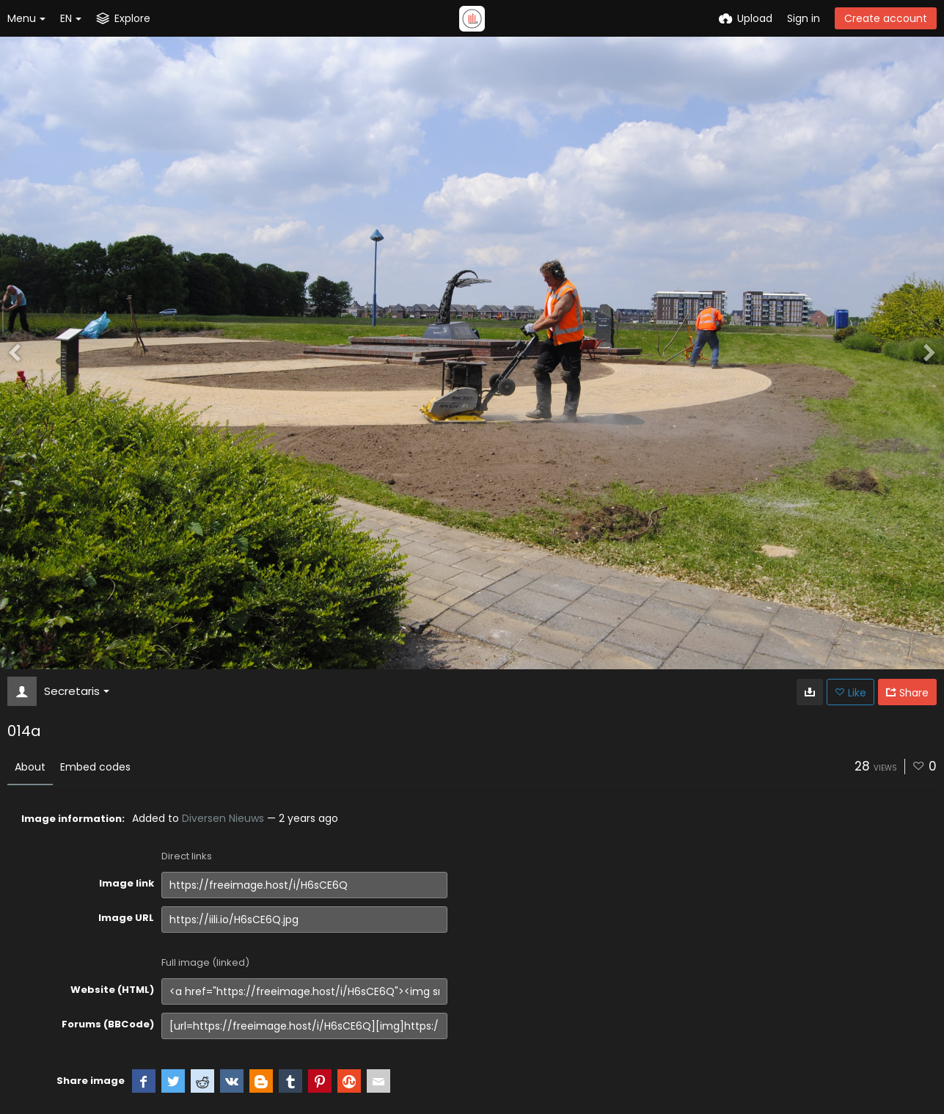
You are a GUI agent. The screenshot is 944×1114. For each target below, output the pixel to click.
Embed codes (95, 767)
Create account (885, 18)
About (30, 767)
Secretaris (76, 691)
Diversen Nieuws (223, 818)
